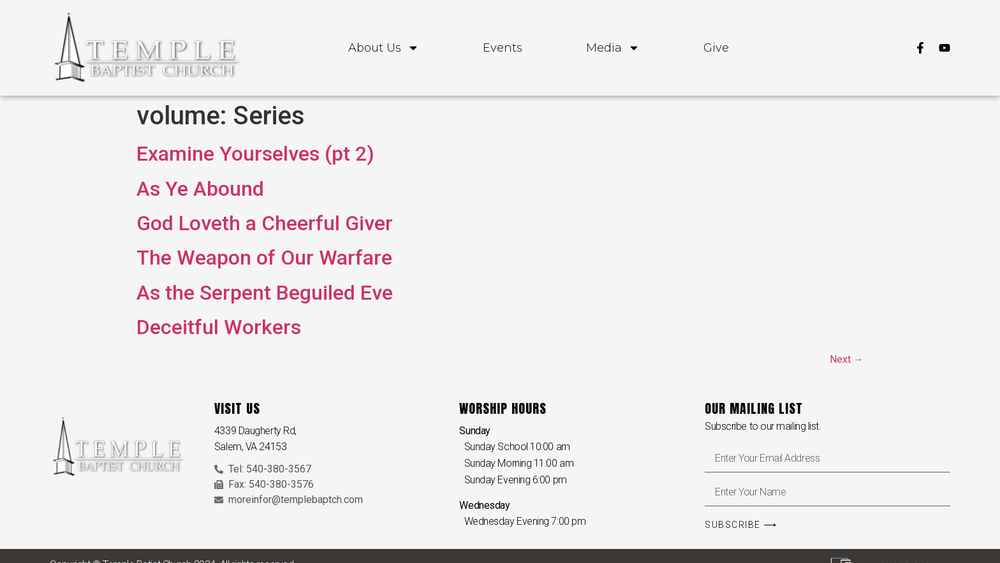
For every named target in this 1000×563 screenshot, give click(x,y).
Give (716, 48)
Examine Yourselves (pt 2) (255, 154)
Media (613, 48)
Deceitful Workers (218, 327)
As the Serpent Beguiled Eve (264, 293)
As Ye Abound (200, 189)
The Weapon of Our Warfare (264, 257)
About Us (383, 48)
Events (502, 48)
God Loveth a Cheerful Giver (264, 223)
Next (847, 359)
